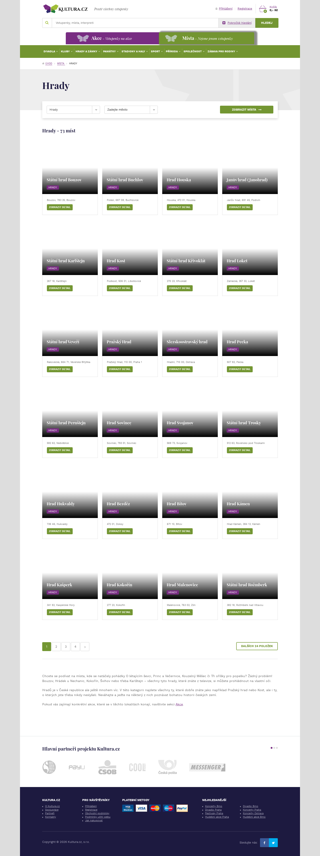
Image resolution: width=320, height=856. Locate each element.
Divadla (50, 51)
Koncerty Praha (252, 809)
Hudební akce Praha (217, 817)
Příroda (172, 51)
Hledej (266, 22)
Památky (109, 51)
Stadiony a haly (134, 51)
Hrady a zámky (87, 51)
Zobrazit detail (60, 207)
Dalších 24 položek (257, 646)
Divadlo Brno (250, 806)
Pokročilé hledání (237, 23)
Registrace (245, 8)
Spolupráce (51, 809)
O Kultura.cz (52, 806)
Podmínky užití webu (97, 817)
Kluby (65, 51)
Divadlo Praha (213, 809)
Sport (156, 51)
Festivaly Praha (214, 813)
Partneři (49, 813)
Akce (179, 704)
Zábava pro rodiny (222, 51)
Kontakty (50, 817)
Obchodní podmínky (97, 813)
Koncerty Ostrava (253, 813)
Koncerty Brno (213, 806)
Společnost (193, 51)
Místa (61, 63)
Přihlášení (224, 8)
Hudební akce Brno (254, 817)
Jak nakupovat (94, 820)
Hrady (52, 187)
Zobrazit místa (247, 109)
